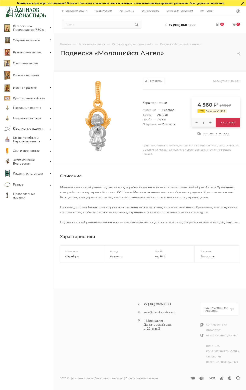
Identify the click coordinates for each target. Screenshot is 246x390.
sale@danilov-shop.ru (160, 312)
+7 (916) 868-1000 (182, 25)
